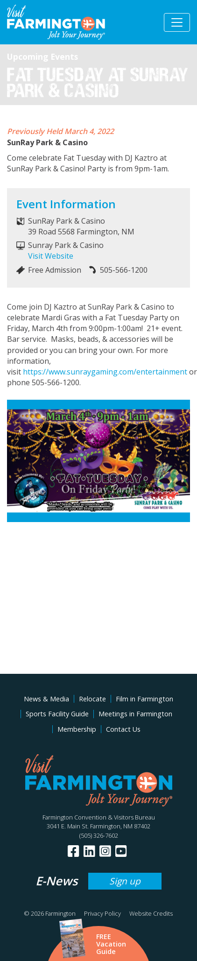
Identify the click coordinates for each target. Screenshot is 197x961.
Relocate (92, 699)
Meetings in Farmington (135, 714)
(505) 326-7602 (98, 835)
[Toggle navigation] (177, 22)
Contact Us (123, 729)
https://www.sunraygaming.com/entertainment (105, 372)
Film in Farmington (144, 699)
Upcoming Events (42, 56)
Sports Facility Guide (57, 714)
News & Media (46, 699)
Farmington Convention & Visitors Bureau (98, 817)
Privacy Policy (102, 913)
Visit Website (50, 256)
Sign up (125, 881)
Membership (76, 729)
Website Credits (151, 913)
